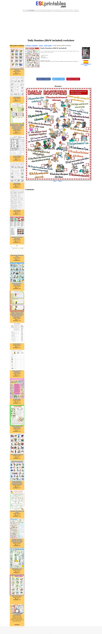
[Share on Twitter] (58, 79)
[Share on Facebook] (43, 79)
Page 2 (60, 181)
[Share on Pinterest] (73, 79)
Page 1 (55, 181)
